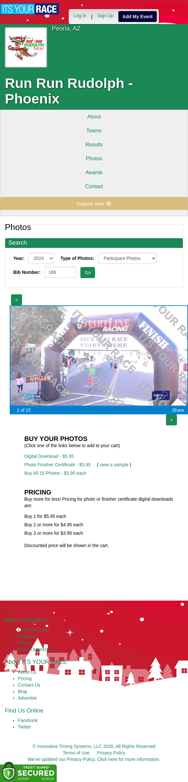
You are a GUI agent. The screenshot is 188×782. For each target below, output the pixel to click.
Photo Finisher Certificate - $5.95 (57, 464)
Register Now (94, 203)
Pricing (25, 642)
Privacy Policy (111, 752)
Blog (22, 691)
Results (93, 144)
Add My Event (138, 16)
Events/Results (33, 629)
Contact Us (29, 685)
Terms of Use (76, 752)
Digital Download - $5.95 (49, 456)
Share (178, 410)
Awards (93, 172)
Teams (93, 130)
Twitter (24, 726)
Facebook (28, 720)
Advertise (27, 698)
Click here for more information (128, 759)
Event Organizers (35, 649)
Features (27, 636)
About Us (27, 672)
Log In (80, 15)
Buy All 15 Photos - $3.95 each (55, 473)
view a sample (114, 464)
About (94, 116)
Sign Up (105, 15)
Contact (94, 186)
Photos (94, 158)
